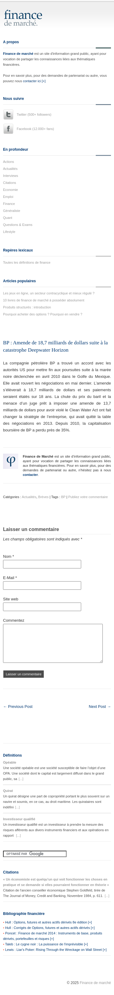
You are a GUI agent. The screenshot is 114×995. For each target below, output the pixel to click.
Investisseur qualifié (19, 819)
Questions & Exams (18, 225)
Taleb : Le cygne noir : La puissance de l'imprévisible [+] (46, 944)
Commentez (13, 620)
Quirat (8, 791)
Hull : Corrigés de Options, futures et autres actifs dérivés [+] (50, 928)
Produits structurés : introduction (27, 307)
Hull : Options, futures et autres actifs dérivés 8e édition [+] (48, 922)
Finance (9, 204)
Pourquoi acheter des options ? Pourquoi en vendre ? (42, 314)
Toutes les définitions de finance (26, 262)
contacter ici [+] (34, 81)
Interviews (10, 176)
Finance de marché (18, 53)
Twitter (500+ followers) (34, 114)
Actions (8, 161)
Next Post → (100, 706)
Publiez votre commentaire (88, 497)
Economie (10, 190)
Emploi (8, 197)
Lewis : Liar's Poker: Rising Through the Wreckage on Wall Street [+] (56, 949)
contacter (30, 474)
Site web (10, 599)
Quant (7, 218)
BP (63, 497)
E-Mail (10, 577)
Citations (9, 183)
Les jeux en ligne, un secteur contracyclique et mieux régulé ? (49, 293)
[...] (21, 779)
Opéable (9, 762)
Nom (8, 556)
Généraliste (11, 211)
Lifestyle (9, 232)
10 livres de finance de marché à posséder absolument (43, 300)
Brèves (43, 497)
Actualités (10, 169)
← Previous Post (18, 706)
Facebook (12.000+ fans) (35, 129)
